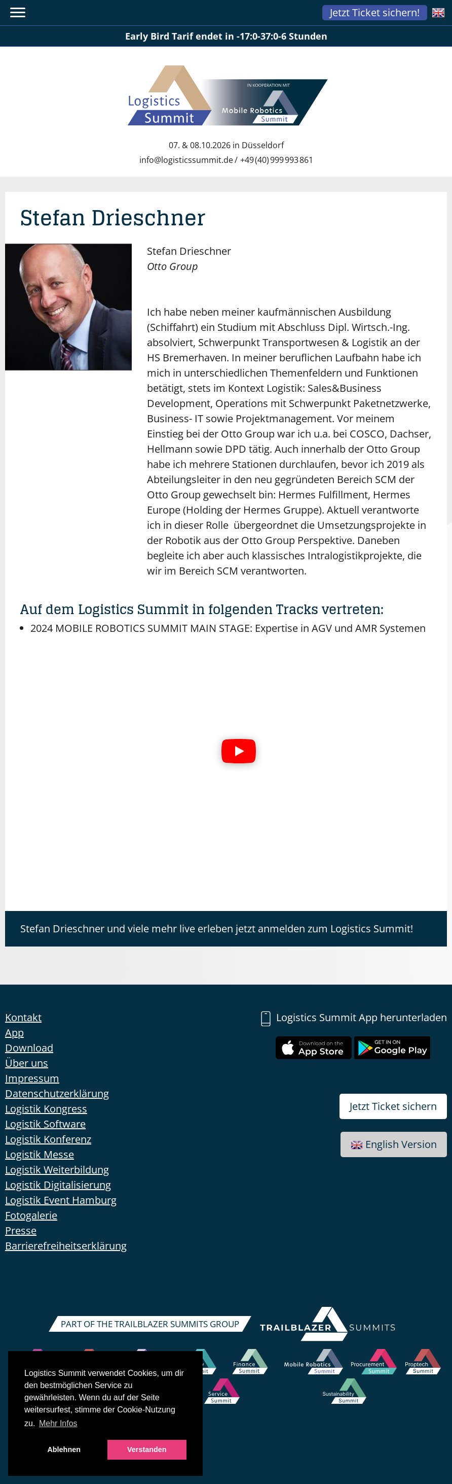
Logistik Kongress (46, 1109)
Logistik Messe (39, 1154)
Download (29, 1048)
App (14, 1032)
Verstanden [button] (147, 1449)
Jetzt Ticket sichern (393, 1106)
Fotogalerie (31, 1215)
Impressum (32, 1078)
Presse (20, 1230)
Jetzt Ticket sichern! (375, 12)
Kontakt (23, 1017)
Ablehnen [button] (64, 1449)
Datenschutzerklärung (57, 1093)
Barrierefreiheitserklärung (66, 1246)
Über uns (26, 1063)
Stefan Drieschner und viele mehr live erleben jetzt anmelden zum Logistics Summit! (216, 928)
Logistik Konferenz (48, 1139)
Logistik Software (45, 1124)
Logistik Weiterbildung (57, 1169)
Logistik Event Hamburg (61, 1200)
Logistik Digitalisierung (58, 1185)
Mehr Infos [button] (58, 1423)
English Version (394, 1144)
